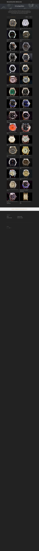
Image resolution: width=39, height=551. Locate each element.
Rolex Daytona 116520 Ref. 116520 (11, 84)
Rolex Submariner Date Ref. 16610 (24, 51)
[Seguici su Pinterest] (11, 228)
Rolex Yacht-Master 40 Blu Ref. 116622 (25, 73)
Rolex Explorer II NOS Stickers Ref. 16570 (25, 120)
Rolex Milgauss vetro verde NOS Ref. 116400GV (11, 40)
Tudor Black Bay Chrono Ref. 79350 (24, 62)
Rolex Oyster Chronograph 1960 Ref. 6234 (12, 189)
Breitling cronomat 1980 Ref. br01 (11, 178)
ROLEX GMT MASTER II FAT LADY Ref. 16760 (25, 133)
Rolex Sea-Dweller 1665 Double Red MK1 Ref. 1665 (12, 202)
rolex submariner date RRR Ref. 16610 (12, 51)
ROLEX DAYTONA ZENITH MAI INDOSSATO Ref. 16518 (24, 85)
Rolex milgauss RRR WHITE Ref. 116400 (25, 28)
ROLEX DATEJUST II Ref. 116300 (11, 155)
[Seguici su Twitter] (9, 228)
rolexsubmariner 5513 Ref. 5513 (11, 62)
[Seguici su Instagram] (8, 228)
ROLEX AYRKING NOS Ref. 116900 (24, 96)
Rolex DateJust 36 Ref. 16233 (24, 178)
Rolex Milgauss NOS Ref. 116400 (11, 28)
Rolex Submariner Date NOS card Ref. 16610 (12, 121)
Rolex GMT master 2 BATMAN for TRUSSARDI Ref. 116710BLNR (24, 190)
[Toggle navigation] (31, 2)
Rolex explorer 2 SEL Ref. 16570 (11, 73)
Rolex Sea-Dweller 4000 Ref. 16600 (24, 167)
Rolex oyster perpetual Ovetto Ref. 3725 (25, 144)
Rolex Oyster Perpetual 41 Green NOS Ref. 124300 (12, 97)
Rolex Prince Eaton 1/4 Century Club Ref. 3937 (25, 202)
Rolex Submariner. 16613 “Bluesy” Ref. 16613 (25, 109)
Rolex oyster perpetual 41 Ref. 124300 (12, 132)
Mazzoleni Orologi (14, 2)
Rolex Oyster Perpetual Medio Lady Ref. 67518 (25, 156)
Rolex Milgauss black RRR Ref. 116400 (12, 167)
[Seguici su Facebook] (7, 228)
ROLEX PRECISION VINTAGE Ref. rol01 (12, 144)
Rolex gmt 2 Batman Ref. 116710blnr (11, 108)
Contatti (8, 216)
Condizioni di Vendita (19, 216)
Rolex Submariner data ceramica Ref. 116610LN (25, 40)
